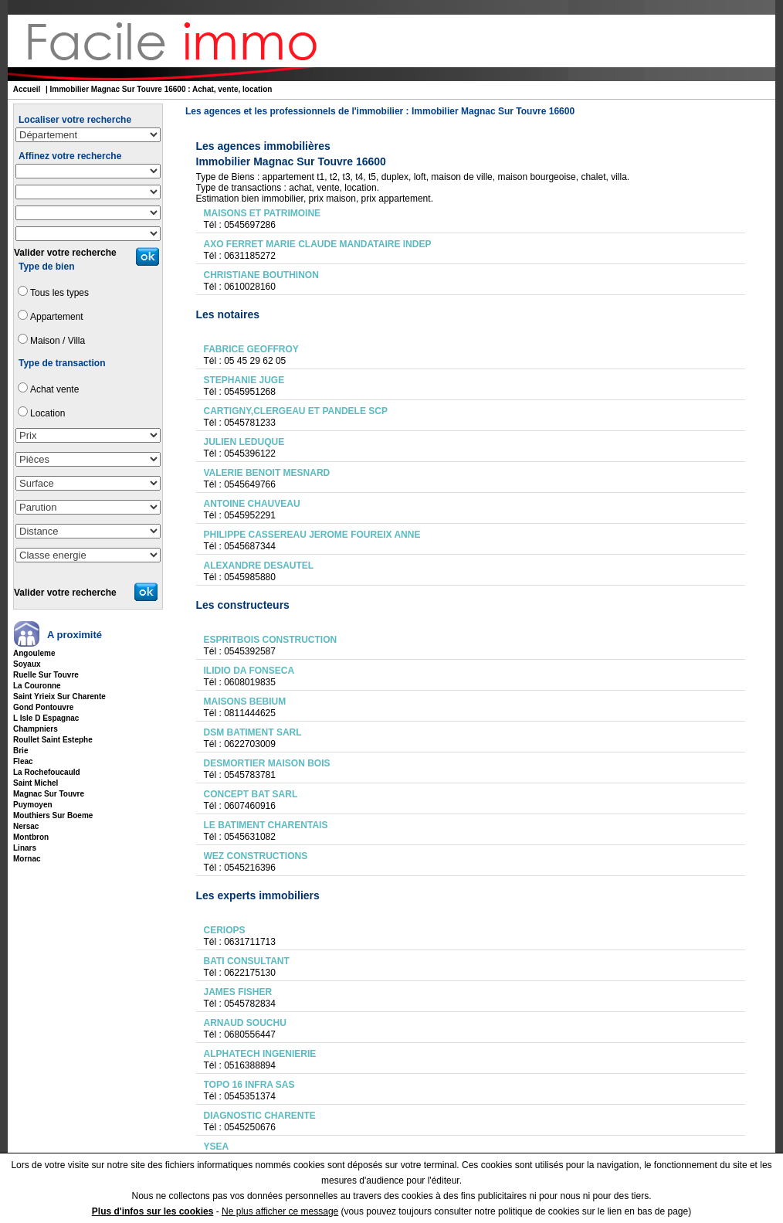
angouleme (34, 653)
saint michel (35, 783)
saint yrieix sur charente (59, 696)
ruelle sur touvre (46, 675)
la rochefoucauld (46, 772)
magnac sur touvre (48, 794)
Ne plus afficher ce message (280, 1211)
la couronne (37, 685)
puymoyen (33, 804)
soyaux (27, 664)
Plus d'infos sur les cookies (153, 1211)
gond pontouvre (43, 707)
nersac (26, 826)
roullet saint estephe (53, 739)
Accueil (27, 89)
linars (24, 848)
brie (20, 750)
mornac (27, 858)
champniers (35, 729)
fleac (23, 761)
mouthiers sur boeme (53, 815)
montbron (31, 837)
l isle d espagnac (46, 718)
